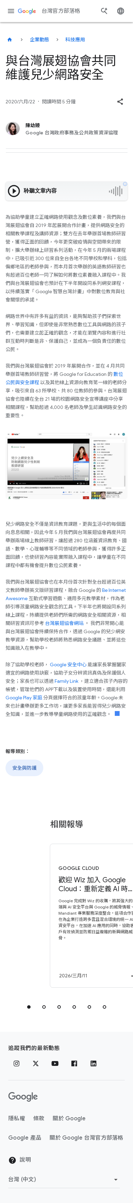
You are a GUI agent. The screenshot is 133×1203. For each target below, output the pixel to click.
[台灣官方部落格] (9, 39)
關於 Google (69, 1118)
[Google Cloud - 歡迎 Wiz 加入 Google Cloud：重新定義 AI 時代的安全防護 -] (77, 915)
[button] (120, 101)
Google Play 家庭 (23, 698)
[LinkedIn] (93, 1063)
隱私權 (16, 1118)
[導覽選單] (11, 11)
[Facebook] (74, 1063)
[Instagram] (16, 1063)
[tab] (28, 1007)
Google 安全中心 (68, 664)
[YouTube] (55, 1063)
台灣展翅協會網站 (64, 623)
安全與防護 (24, 768)
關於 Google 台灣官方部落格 (86, 1137)
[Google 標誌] (23, 1097)
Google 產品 (24, 1137)
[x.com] (35, 1063)
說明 (19, 1160)
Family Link (66, 681)
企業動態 (39, 40)
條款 (39, 1118)
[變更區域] (64, 1179)
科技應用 (75, 40)
